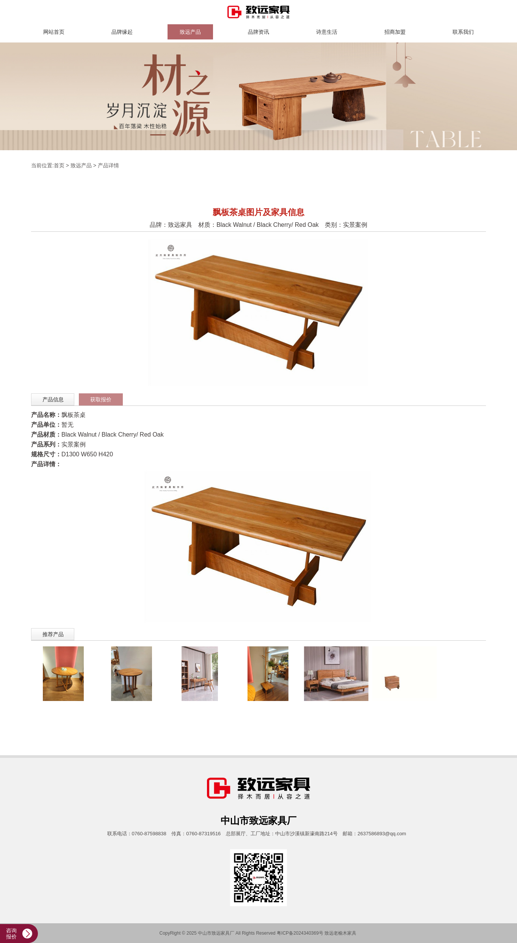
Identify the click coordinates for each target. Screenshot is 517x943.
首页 (59, 165)
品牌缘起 (122, 32)
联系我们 (463, 32)
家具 (351, 933)
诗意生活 (326, 32)
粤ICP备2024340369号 (300, 933)
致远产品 (190, 32)
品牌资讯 (258, 32)
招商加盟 (395, 32)
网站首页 (53, 32)
